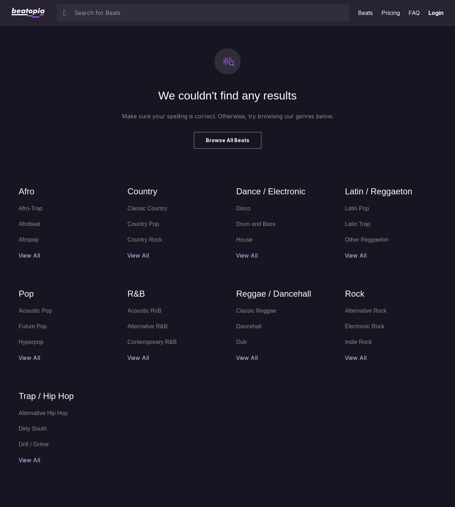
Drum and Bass (255, 224)
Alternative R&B (147, 326)
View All (29, 255)
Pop (26, 293)
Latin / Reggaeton (378, 191)
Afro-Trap (30, 208)
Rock (354, 293)
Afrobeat (29, 224)
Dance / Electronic (270, 191)
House (244, 240)
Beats (365, 12)
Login (436, 12)
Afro (26, 191)
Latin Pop (357, 208)
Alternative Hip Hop (43, 413)
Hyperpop (30, 342)
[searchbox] (210, 13)
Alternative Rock (365, 311)
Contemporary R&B (152, 342)
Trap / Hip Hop (46, 396)
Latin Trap (357, 224)
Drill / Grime (33, 444)
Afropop (28, 240)
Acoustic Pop (35, 311)
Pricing (390, 12)
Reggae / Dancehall (273, 293)
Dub (241, 342)
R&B (136, 293)
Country (142, 191)
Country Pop (143, 224)
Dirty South (32, 429)
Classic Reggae (256, 311)
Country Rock (144, 240)
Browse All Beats (228, 140)
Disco (243, 208)
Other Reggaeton (367, 240)
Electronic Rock (364, 326)
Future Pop (32, 326)
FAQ (414, 12)
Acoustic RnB (144, 311)
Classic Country (147, 208)
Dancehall (248, 326)
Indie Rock (358, 342)
